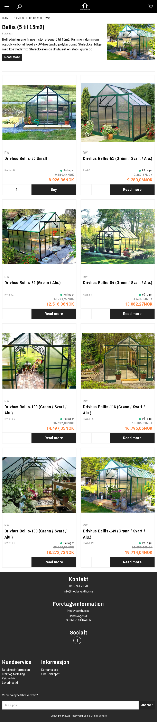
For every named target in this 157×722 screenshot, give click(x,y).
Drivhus (19, 18)
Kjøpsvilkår (9, 678)
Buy (54, 189)
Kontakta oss (49, 669)
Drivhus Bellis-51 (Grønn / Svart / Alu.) (117, 158)
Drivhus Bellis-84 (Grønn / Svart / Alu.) (117, 282)
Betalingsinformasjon (16, 669)
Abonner (147, 705)
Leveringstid (10, 682)
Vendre (103, 715)
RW (6, 152)
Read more (12, 57)
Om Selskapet (50, 674)
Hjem (5, 18)
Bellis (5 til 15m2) (39, 18)
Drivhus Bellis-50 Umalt (25, 158)
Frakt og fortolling (13, 674)
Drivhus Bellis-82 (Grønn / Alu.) (32, 282)
